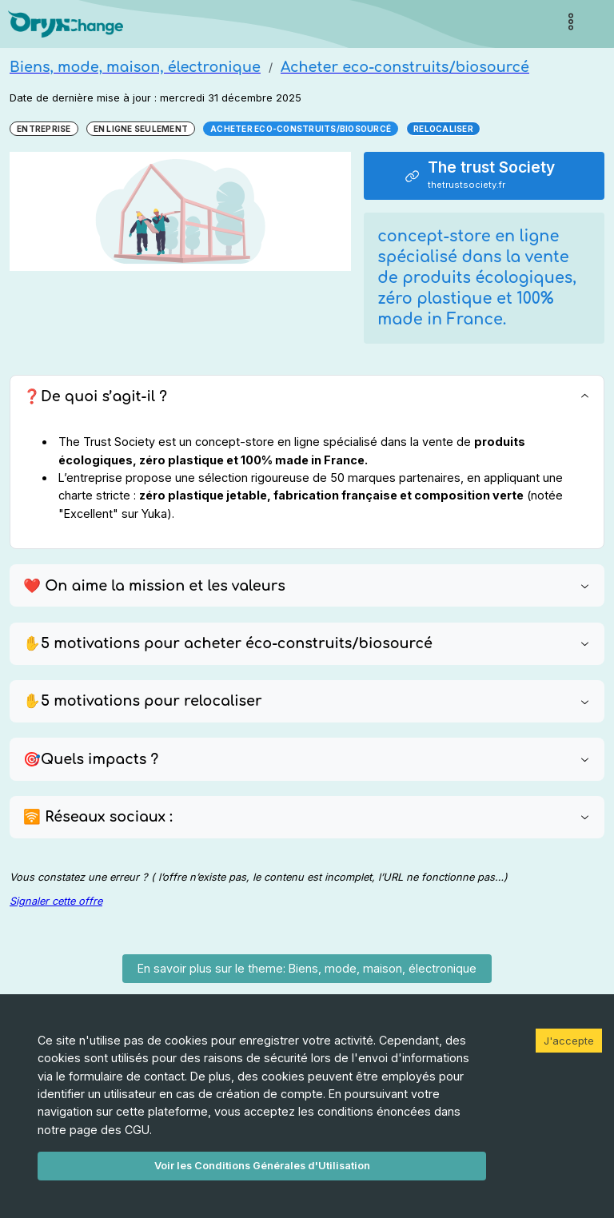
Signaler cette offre (56, 901)
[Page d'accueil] (65, 24)
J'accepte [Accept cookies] (569, 1040)
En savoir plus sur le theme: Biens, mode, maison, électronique (307, 968)
